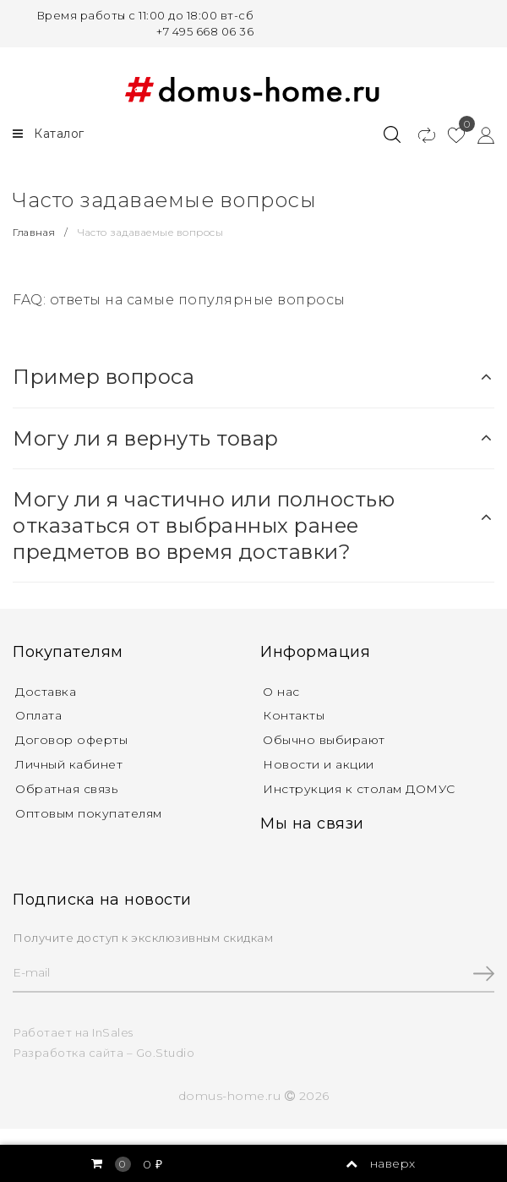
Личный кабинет (69, 764)
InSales (113, 1032)
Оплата (38, 715)
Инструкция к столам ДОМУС (359, 788)
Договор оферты (71, 739)
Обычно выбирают (324, 739)
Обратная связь (66, 788)
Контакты (293, 715)
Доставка (45, 691)
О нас (281, 691)
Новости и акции (318, 764)
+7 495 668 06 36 (205, 31)
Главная (35, 232)
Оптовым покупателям (88, 813)
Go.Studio (165, 1052)
